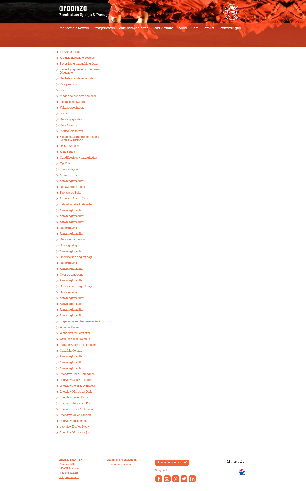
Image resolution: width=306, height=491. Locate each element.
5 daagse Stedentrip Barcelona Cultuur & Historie (79, 139)
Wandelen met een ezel (75, 333)
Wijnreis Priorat (70, 327)
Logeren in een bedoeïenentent (80, 321)
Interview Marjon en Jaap (76, 432)
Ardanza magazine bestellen (78, 57)
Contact (208, 28)
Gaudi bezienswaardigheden (78, 157)
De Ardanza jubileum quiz (76, 78)
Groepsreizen (104, 28)
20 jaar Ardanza (70, 145)
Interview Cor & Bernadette (77, 374)
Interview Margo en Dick (76, 391)
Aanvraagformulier (71, 181)
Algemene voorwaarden (122, 459)
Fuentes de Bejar (70, 192)
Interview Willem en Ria (75, 403)
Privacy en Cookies (119, 464)
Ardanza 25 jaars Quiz (74, 198)
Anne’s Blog (188, 28)
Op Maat (65, 163)
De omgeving (68, 227)
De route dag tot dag (73, 239)
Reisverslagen (229, 28)
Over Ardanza (163, 28)
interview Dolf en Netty (74, 426)
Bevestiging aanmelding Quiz (79, 63)
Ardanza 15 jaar (70, 175)
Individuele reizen (74, 28)
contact (64, 113)
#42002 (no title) (70, 52)
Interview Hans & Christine (77, 409)
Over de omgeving (72, 274)
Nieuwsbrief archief (72, 186)
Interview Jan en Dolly (74, 397)
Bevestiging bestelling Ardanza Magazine (80, 71)
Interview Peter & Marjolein (77, 385)
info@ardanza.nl (69, 477)
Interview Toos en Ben (74, 420)
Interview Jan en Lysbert (75, 415)
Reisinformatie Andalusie (76, 204)
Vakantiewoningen (134, 28)
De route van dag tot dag (76, 257)
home (63, 90)
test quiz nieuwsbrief (73, 101)
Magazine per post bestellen (78, 96)
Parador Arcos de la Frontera (78, 344)
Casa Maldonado (71, 350)
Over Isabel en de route (75, 339)
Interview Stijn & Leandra (76, 379)
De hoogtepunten (71, 119)
